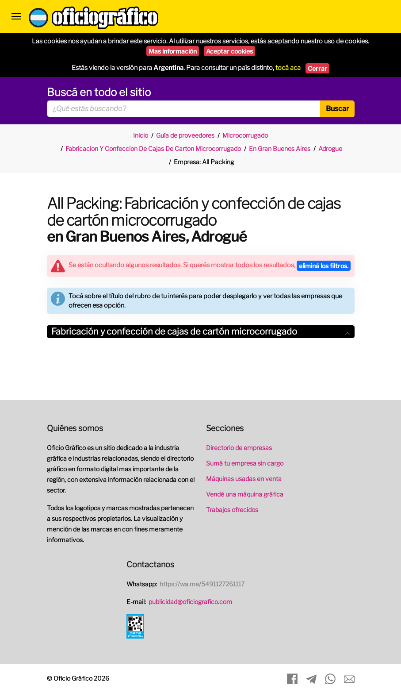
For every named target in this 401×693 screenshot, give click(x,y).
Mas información (173, 51)
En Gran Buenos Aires (279, 148)
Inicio (140, 135)
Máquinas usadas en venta (244, 478)
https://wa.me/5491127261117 (202, 584)
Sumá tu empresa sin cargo (244, 463)
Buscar (337, 108)
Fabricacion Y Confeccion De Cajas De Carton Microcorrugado (153, 148)
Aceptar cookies (229, 51)
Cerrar (317, 68)
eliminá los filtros (323, 266)
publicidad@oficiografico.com (190, 601)
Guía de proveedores (185, 135)
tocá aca (288, 68)
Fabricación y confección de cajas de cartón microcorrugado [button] (200, 331)
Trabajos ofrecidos (232, 509)
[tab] (201, 331)
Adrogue (330, 148)
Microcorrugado (245, 135)
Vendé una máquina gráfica (244, 494)
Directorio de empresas (239, 447)
